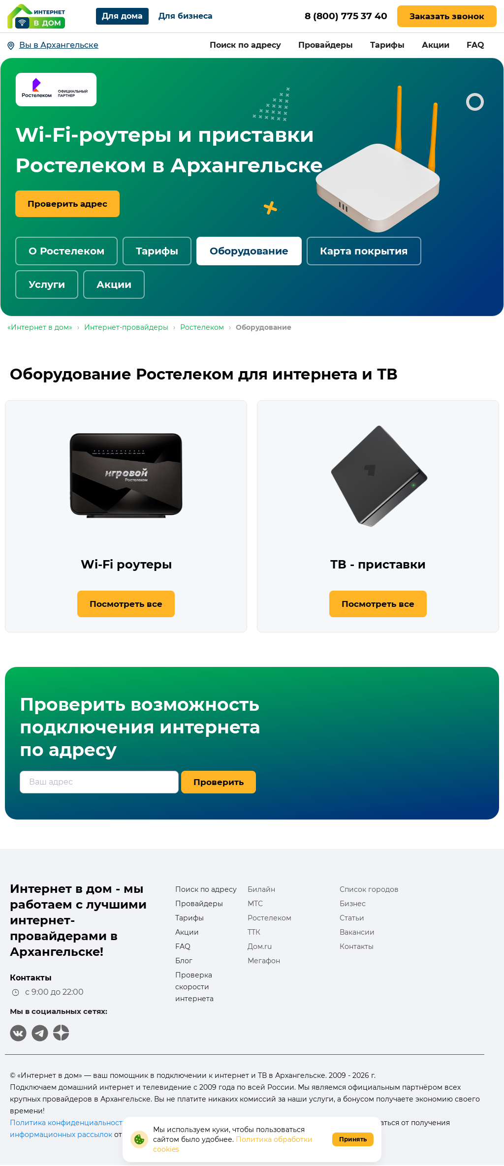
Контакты (357, 946)
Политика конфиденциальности (68, 1122)
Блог (183, 960)
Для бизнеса (185, 16)
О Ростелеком (66, 251)
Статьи (352, 918)
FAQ (475, 45)
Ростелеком (269, 918)
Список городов (369, 889)
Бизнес (353, 903)
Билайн (261, 889)
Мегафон (264, 960)
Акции (435, 45)
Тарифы (387, 45)
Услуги (47, 284)
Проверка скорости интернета (194, 987)
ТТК (254, 932)
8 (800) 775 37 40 (343, 16)
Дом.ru (260, 946)
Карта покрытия (364, 251)
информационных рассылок (61, 1134)
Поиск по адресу (245, 45)
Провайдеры (325, 45)
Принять (353, 1139)
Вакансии (357, 932)
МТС (255, 903)
